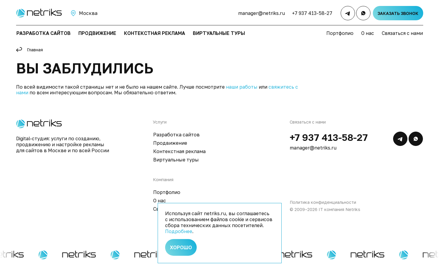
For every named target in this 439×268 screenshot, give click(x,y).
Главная (35, 49)
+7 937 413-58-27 (312, 13)
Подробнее (178, 231)
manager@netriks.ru (261, 13)
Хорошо (181, 247)
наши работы (241, 87)
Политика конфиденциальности (323, 202)
